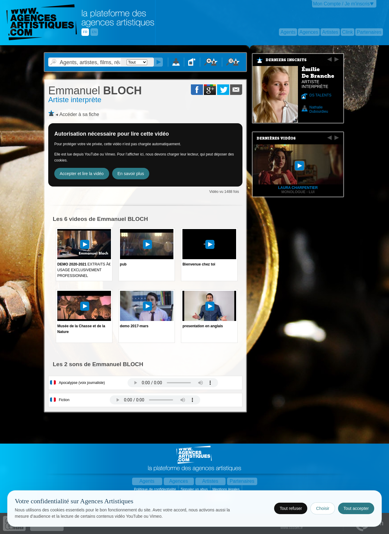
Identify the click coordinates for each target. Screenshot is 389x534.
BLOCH (95, 90)
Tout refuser (291, 508)
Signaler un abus (195, 489)
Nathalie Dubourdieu (318, 109)
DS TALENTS (320, 95)
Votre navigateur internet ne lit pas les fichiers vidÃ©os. (173, 382)
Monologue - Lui (298, 192)
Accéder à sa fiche (79, 114)
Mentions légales (226, 489)
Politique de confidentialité (155, 489)
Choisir (322, 508)
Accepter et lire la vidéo (82, 173)
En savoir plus (131, 173)
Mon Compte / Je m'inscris (341, 3)
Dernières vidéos (276, 138)
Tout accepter (356, 508)
